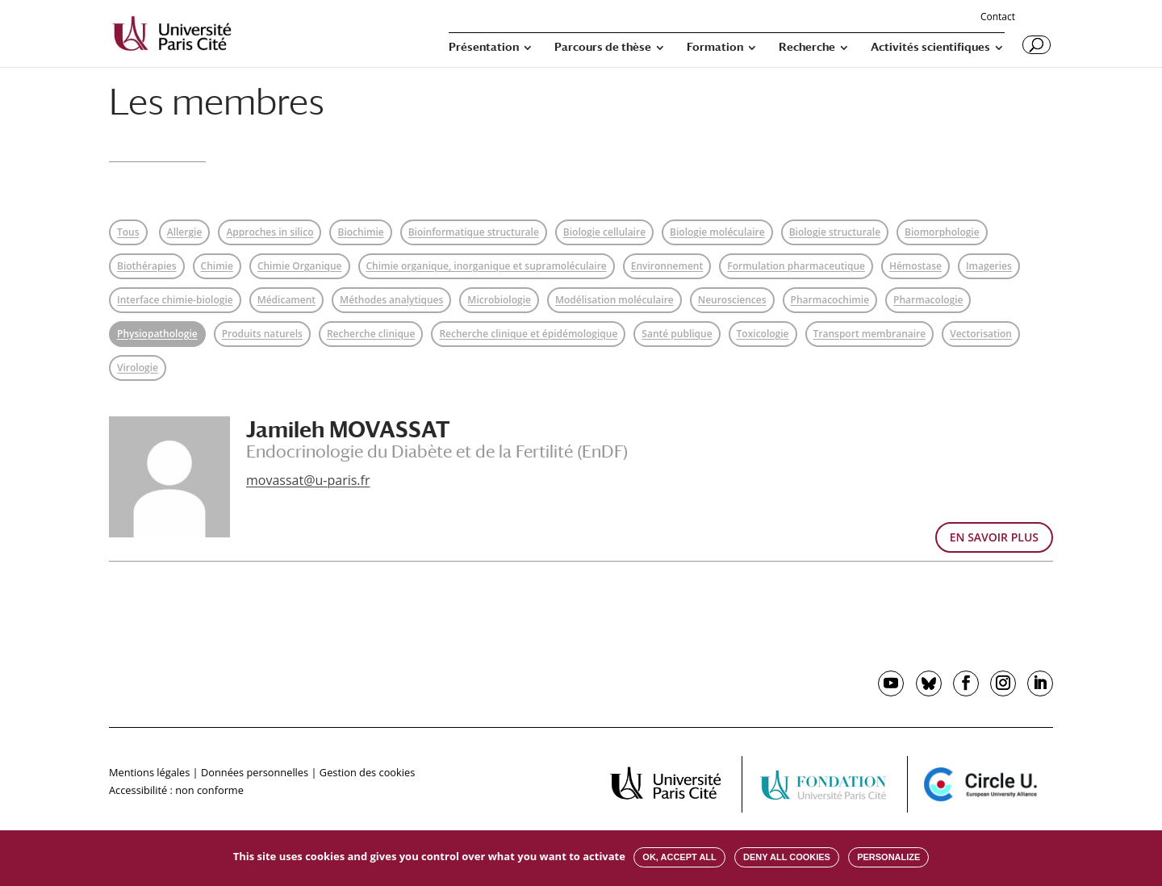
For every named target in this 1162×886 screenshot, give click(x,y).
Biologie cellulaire (604, 232)
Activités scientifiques (930, 47)
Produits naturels (262, 334)
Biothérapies (147, 266)
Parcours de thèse (602, 47)
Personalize (888, 857)
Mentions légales (149, 772)
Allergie (185, 232)
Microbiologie (499, 300)
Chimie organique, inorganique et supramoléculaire (486, 266)
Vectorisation (981, 334)
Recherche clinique (371, 334)
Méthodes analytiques (391, 300)
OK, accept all (679, 857)
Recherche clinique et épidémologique (528, 334)
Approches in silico (269, 232)
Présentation (484, 47)
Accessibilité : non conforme (176, 790)
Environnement (667, 266)
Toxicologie (763, 334)
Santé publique (677, 334)
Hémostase (915, 266)
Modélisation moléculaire (614, 300)
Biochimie (360, 232)
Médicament (286, 300)
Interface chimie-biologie (175, 300)
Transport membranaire (869, 334)
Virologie (137, 367)
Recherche (807, 47)
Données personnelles (254, 772)
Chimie (217, 266)
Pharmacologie (928, 300)
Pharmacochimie (830, 300)
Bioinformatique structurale (473, 232)
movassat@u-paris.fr (308, 480)
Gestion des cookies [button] (367, 772)
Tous (128, 232)
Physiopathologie (157, 334)
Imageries (989, 266)
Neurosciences (732, 300)
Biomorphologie (942, 232)
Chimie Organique (299, 266)
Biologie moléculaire (717, 232)
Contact (997, 17)
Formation (715, 47)
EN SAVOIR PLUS (994, 537)
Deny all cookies (786, 857)
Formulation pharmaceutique (796, 266)
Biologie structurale (834, 232)
